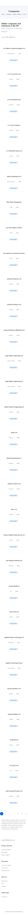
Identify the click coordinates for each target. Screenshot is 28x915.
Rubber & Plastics (17, 14)
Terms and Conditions (6, 865)
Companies (8, 14)
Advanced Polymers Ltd (14, 279)
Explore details (13, 60)
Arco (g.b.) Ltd (14, 765)
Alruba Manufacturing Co (14, 458)
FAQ (2, 883)
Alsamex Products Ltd (14, 484)
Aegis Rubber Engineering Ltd (14, 356)
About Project (4, 881)
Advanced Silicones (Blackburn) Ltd (14, 330)
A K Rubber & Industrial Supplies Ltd (14, 48)
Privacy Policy (4, 868)
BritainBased (11, 911)
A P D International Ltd (14, 100)
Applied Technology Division (14, 663)
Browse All (4, 31)
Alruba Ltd (14, 433)
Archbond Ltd (14, 740)
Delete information (5, 870)
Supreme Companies (6, 849)
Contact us (3, 886)
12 (18, 813)
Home (3, 14)
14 (26, 813)
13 (22, 813)
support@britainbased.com (8, 840)
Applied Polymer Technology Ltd (14, 637)
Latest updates (4, 852)
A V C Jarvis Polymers (14, 125)
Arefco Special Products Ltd (14, 791)
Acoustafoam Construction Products (14, 253)
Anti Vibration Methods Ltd (14, 561)
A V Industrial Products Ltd (14, 151)
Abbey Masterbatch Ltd (14, 176)
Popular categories (5, 855)
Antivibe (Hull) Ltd (14, 586)
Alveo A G (14, 509)
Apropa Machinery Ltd (14, 689)
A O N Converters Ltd (14, 74)
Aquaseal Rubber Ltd (14, 714)
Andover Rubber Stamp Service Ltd (14, 535)
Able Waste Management (14, 202)
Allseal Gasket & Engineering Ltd (14, 407)
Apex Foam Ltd (14, 612)
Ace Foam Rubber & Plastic (14, 228)
